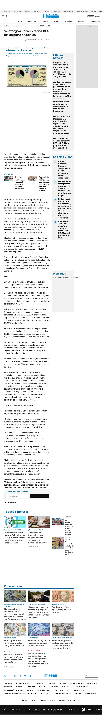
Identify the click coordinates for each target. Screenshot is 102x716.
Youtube (25, 675)
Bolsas (61, 277)
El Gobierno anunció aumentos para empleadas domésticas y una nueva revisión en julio (20, 182)
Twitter (5, 676)
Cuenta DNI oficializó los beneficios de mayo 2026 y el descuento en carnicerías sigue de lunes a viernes (15, 537)
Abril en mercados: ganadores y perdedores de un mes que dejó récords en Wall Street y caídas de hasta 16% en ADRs (62, 89)
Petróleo (27, 11)
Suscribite (39, 496)
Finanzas (45, 21)
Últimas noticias (23, 683)
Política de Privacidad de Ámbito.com (20, 694)
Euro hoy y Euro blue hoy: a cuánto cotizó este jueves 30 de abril (14, 643)
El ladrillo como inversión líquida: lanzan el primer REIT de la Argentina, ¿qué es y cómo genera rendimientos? (26, 55)
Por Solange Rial (9, 667)
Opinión (81, 21)
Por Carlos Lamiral (33, 546)
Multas (78, 694)
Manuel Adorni (68, 11)
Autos (30, 690)
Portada (8, 683)
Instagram (14, 676)
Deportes (66, 687)
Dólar (20, 21)
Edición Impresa (81, 687)
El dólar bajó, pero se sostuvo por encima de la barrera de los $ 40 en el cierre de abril (62, 644)
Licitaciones (90, 694)
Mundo (54, 687)
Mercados (92, 683)
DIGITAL (29, 700)
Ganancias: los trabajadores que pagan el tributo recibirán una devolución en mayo (37, 537)
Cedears (75, 277)
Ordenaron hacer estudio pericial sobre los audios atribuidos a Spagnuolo (61, 106)
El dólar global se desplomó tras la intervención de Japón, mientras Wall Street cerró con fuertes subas (15, 614)
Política (56, 21)
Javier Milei (57, 11)
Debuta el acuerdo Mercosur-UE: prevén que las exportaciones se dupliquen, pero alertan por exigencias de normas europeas (61, 124)
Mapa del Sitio (80, 690)
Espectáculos (42, 690)
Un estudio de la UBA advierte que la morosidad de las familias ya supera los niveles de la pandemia (44, 183)
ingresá (97, 16)
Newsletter (97, 21)
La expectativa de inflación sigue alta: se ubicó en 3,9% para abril (69, 548)
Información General (13, 690)
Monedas (56, 277)
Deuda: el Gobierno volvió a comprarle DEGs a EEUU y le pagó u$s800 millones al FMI (62, 143)
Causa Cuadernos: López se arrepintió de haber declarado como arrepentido (64, 169)
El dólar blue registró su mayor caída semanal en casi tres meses (39, 643)
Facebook (9, 676)
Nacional (43, 687)
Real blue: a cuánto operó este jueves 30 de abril (62, 610)
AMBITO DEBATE (69, 700)
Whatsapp (30, 676)
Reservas (47, 11)
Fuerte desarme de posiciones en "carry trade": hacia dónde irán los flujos (13, 658)
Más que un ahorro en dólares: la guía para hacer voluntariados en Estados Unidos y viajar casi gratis (28, 49)
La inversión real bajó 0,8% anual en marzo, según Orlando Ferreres (69, 527)
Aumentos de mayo (82, 11)
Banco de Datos (76, 683)
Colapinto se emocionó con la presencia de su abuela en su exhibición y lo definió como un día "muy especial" (62, 69)
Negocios (68, 21)
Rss (68, 690)
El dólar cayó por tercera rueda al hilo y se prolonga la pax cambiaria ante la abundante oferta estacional (64, 208)
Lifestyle (31, 687)
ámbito (6, 26)
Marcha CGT (37, 11)
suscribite (91, 16)
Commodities (68, 277)
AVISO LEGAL (45, 694)
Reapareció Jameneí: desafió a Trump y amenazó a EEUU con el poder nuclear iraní (64, 229)
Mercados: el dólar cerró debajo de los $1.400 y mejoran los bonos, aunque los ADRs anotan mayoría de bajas (38, 660)
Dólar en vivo (17, 11)
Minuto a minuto (35, 651)
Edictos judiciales (63, 694)
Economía (32, 21)
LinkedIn (20, 676)
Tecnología (58, 690)
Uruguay (93, 21)
